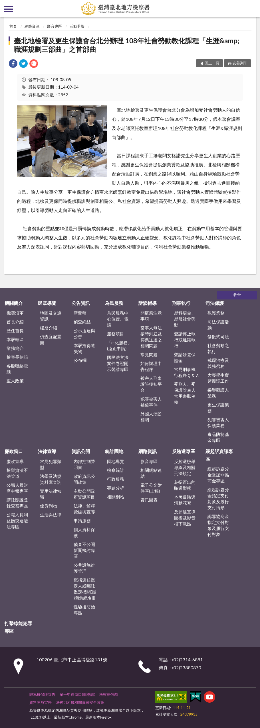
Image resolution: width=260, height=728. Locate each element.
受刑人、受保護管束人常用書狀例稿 (184, 393)
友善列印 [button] (240, 63)
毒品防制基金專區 (218, 437)
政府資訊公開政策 (84, 479)
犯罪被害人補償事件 (151, 401)
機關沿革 (15, 312)
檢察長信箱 (17, 357)
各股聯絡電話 (17, 368)
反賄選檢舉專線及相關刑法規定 (184, 467)
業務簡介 (15, 348)
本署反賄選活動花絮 (184, 499)
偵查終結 (82, 321)
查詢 (251, 8)
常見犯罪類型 (50, 464)
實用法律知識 (50, 493)
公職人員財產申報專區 (17, 488)
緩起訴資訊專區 (219, 454)
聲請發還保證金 (184, 357)
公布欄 (80, 360)
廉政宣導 (15, 461)
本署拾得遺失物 (84, 348)
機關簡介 (14, 303)
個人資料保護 (84, 532)
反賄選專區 (183, 451)
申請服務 (82, 520)
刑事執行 (181, 303)
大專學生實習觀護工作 (218, 378)
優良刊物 (48, 505)
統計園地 (114, 451)
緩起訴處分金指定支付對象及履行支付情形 (218, 498)
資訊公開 (81, 451)
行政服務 (115, 479)
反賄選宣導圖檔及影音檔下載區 (184, 517)
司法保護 (214, 303)
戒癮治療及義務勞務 (218, 363)
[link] (13, 64)
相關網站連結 (151, 473)
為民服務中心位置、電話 (117, 318)
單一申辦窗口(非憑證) (77, 694)
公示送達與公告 (84, 333)
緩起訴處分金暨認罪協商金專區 (218, 474)
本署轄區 (15, 339)
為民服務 (114, 303)
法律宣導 (47, 451)
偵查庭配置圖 (50, 339)
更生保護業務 (218, 407)
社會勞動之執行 (218, 348)
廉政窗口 (14, 451)
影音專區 (54, 26)
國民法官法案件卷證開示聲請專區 (117, 363)
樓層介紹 (48, 327)
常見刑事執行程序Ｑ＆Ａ (186, 372)
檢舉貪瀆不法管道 (17, 473)
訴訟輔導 (147, 303)
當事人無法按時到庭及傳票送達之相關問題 (151, 336)
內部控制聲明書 (84, 464)
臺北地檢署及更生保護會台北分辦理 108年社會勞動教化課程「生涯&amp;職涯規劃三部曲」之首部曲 (126, 44)
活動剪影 (77, 26)
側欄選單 (8, 9)
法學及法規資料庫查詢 (50, 479)
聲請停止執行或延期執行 (184, 339)
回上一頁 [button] (212, 63)
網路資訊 (32, 26)
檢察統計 (115, 470)
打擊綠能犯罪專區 (18, 627)
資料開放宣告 (40, 702)
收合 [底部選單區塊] (237, 294)
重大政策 (15, 380)
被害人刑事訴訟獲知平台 (151, 384)
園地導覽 (115, 461)
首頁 (13, 26)
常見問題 (149, 354)
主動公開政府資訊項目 (84, 493)
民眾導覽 (47, 303)
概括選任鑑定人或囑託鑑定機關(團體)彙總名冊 (85, 588)
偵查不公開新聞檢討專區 (84, 550)
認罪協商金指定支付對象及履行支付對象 (218, 525)
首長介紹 (15, 321)
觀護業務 (216, 312)
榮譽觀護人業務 (218, 392)
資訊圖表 (149, 499)
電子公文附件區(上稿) (151, 488)
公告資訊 (81, 303)
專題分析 (115, 487)
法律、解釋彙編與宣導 (84, 508)
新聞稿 (80, 312)
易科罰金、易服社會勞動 (184, 318)
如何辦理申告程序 (151, 366)
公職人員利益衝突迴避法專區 (17, 520)
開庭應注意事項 (151, 315)
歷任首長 (15, 330)
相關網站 (115, 496)
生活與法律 (50, 514)
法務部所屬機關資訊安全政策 (80, 702)
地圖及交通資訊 (50, 315)
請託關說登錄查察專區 (17, 502)
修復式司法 (218, 336)
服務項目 (115, 333)
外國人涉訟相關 (151, 416)
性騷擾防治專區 (84, 609)
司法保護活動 (218, 324)
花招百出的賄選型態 (184, 485)
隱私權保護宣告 (42, 694)
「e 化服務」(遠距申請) (119, 345)
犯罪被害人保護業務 (218, 422)
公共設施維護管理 (84, 568)
